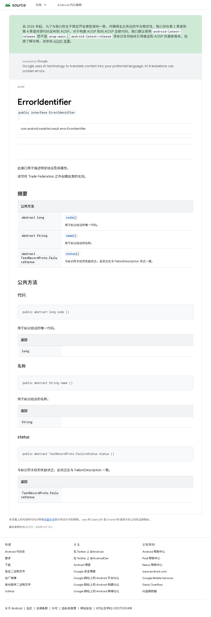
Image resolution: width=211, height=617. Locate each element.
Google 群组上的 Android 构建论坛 (96, 584)
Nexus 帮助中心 (152, 565)
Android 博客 (82, 565)
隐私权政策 (69, 608)
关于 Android (13, 608)
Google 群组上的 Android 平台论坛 (96, 578)
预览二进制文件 (15, 571)
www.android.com (154, 571)
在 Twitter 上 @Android (88, 551)
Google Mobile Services (157, 578)
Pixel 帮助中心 (151, 558)
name (69, 236)
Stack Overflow (152, 584)
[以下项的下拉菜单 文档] (47, 5)
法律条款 (42, 608)
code (69, 217)
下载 (8, 565)
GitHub (9, 591)
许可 (55, 608)
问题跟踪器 (149, 591)
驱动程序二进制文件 (18, 584)
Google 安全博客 (85, 571)
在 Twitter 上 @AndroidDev (91, 558)
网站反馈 (86, 608)
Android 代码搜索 (69, 5)
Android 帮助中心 (153, 551)
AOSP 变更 (62, 41)
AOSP (21, 87)
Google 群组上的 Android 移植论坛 (96, 591)
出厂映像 (10, 578)
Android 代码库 (15, 551)
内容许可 (49, 519)
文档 (39, 5)
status (71, 254)
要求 (8, 558)
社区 (29, 608)
